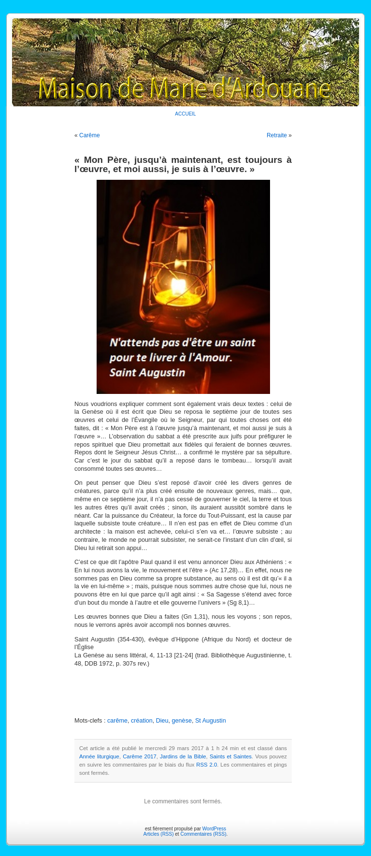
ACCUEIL (185, 113)
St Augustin (210, 720)
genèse (182, 720)
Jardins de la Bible (183, 756)
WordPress (214, 828)
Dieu (162, 720)
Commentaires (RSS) (203, 834)
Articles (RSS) (158, 834)
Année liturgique (99, 756)
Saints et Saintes (231, 756)
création (142, 720)
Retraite (277, 135)
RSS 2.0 (206, 765)
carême (117, 720)
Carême (89, 135)
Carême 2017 (140, 756)
